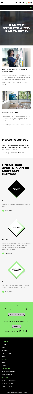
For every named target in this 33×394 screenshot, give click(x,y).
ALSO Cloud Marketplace (9, 379)
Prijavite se (16, 325)
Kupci (3, 361)
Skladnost (5, 343)
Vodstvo (4, 346)
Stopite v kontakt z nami (16, 313)
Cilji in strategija (6, 352)
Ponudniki (5, 364)
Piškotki (25, 391)
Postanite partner (7, 373)
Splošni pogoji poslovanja (14, 391)
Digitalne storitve (7, 385)
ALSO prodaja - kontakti (9, 370)
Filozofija (4, 349)
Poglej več (8, 210)
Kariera (4, 355)
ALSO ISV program (7, 382)
